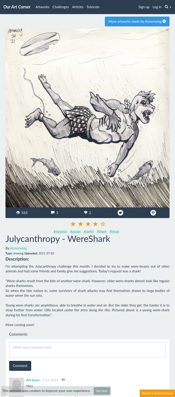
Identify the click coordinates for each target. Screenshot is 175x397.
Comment (20, 366)
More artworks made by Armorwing (137, 21)
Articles (77, 7)
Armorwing (18, 248)
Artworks (42, 7)
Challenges (61, 7)
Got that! (102, 391)
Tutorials (93, 7)
